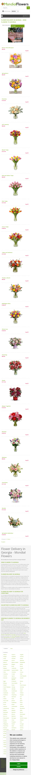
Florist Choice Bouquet (8, 47)
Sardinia (21, 727)
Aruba (4, 658)
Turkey (4, 746)
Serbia (21, 729)
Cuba (21, 674)
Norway (5, 720)
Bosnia (4, 666)
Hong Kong (14, 694)
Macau (13, 708)
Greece (21, 689)
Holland (21, 692)
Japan (21, 700)
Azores (13, 660)
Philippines (5, 724)
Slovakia (5, 733)
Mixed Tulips (5, 150)
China (4, 672)
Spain (4, 735)
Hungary (22, 694)
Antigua (5, 656)
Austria (21, 658)
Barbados (5, 664)
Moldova (5, 714)
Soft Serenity (5, 124)
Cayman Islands (15, 670)
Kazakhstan (14, 702)
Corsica (21, 672)
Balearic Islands (15, 662)
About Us (3, 760)
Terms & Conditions (5, 763)
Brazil (13, 666)
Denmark (5, 678)
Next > (9, 539)
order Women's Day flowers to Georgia (13, 634)
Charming (4, 355)
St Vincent (5, 740)
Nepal (21, 716)
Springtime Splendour (7, 533)
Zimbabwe (5, 753)
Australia (13, 658)
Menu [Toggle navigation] (26, 16)
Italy (21, 698)
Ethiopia (5, 683)
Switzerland (5, 742)
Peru (21, 722)
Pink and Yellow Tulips (7, 175)
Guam (21, 691)
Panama (5, 722)
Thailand (5, 744)
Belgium (13, 664)
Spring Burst (5, 73)
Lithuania (22, 706)
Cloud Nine (5, 482)
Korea (4, 704)
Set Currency (7, 11)
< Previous (3, 539)
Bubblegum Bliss (6, 303)
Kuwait (13, 704)
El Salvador (14, 681)
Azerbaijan (5, 660)
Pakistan (21, 720)
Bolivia (21, 664)
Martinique (5, 712)
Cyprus (13, 676)
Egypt (4, 681)
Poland (13, 724)
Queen (3, 380)
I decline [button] (19, 766)
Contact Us (3, 761)
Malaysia (13, 710)
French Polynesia (6, 687)
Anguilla (21, 654)
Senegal (13, 729)
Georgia (13, 687)
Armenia (22, 656)
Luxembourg (6, 708)
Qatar (13, 725)
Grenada (5, 691)
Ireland (4, 698)
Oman (13, 720)
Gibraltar (13, 689)
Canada (21, 668)
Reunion (21, 725)
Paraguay (14, 722)
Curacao (5, 676)
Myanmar (14, 716)
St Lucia (4, 737)
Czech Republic (23, 676)
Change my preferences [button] (18, 769)
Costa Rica (5, 674)
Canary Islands (6, 670)
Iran (21, 696)
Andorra (13, 654)
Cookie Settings (4, 765)
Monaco (13, 714)
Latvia (21, 704)
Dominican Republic (14, 678)
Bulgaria (5, 668)
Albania (5, 654)
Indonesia (14, 696)
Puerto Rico (5, 725)
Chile (21, 670)
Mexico (21, 712)
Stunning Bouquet (16, 636)
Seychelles (5, 731)
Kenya (21, 702)
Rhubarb (4, 431)
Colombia (14, 672)
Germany (22, 687)
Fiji (20, 683)
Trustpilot (3, 542)
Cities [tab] (11, 648)
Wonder (4, 508)
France (13, 685)
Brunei (21, 666)
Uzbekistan (5, 751)
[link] (16, 760)
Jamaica (13, 700)
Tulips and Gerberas (7, 252)
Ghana (4, 689)
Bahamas (22, 660)
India (4, 696)
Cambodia (14, 668)
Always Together (6, 406)
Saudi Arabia (6, 729)
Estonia (21, 681)
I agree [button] (18, 763)
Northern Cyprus (23, 718)
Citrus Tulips (5, 227)
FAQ (2, 759)
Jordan (4, 702)
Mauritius (14, 712)
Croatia (13, 674)
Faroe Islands (14, 683)
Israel (13, 698)
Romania (5, 727)
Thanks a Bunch (6, 278)
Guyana (13, 692)
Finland (4, 685)
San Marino (14, 727)
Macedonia (22, 708)
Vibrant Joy (5, 329)
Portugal (22, 724)
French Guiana (23, 685)
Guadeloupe (14, 691)
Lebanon (5, 706)
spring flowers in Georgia (9, 637)
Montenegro (22, 714)
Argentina (14, 656)
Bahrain (5, 662)
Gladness (4, 457)
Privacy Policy (16, 760)
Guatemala (5, 692)
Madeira (5, 710)
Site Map (3, 767)
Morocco (5, 716)
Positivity (4, 99)
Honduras (5, 694)
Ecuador (21, 678)
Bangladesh (22, 662)
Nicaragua (14, 718)
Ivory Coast (5, 700)
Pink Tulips (5, 201)
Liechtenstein (14, 706)
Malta (21, 710)
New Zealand (6, 718)
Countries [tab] (6, 648)
